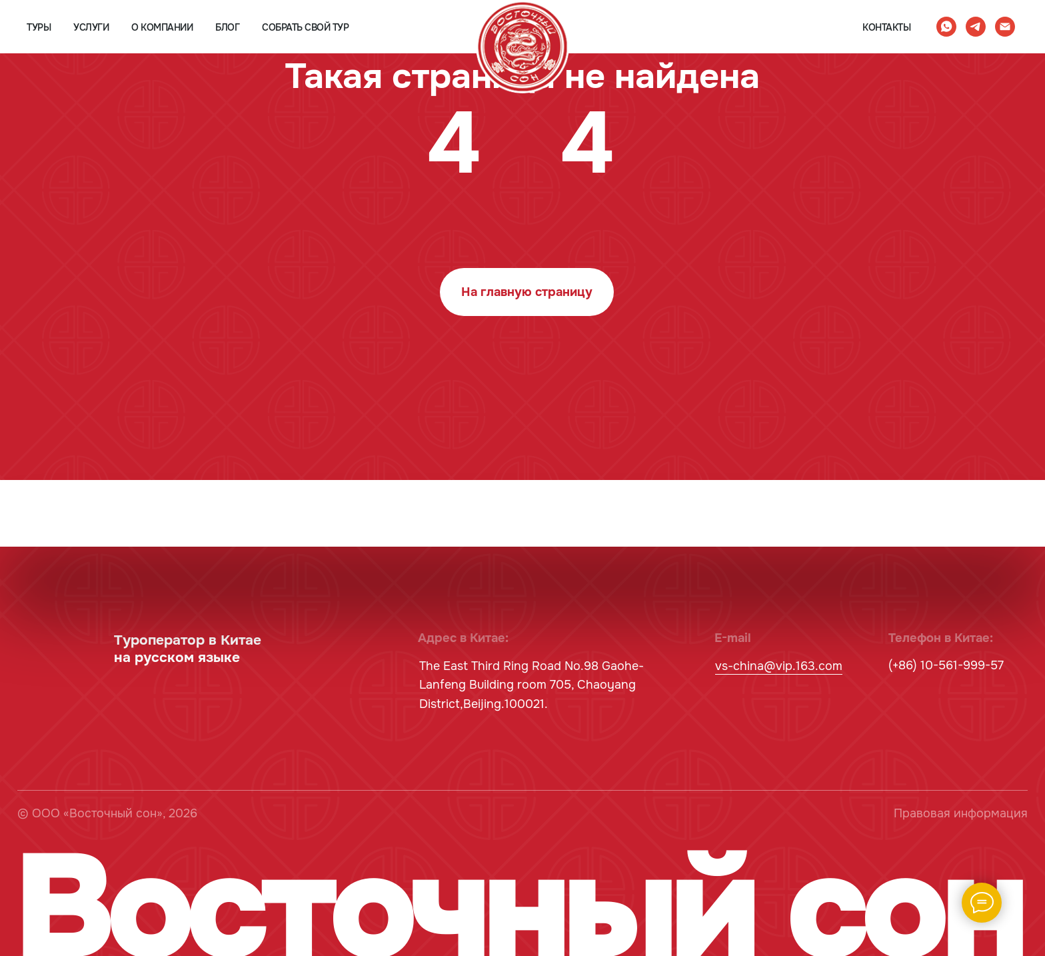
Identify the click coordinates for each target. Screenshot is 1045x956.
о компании (162, 27)
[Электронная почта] (1005, 27)
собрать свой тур (305, 27)
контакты (886, 27)
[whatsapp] (946, 27)
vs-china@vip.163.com (778, 666)
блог (227, 27)
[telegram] (976, 27)
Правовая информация (961, 813)
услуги (91, 27)
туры (39, 27)
